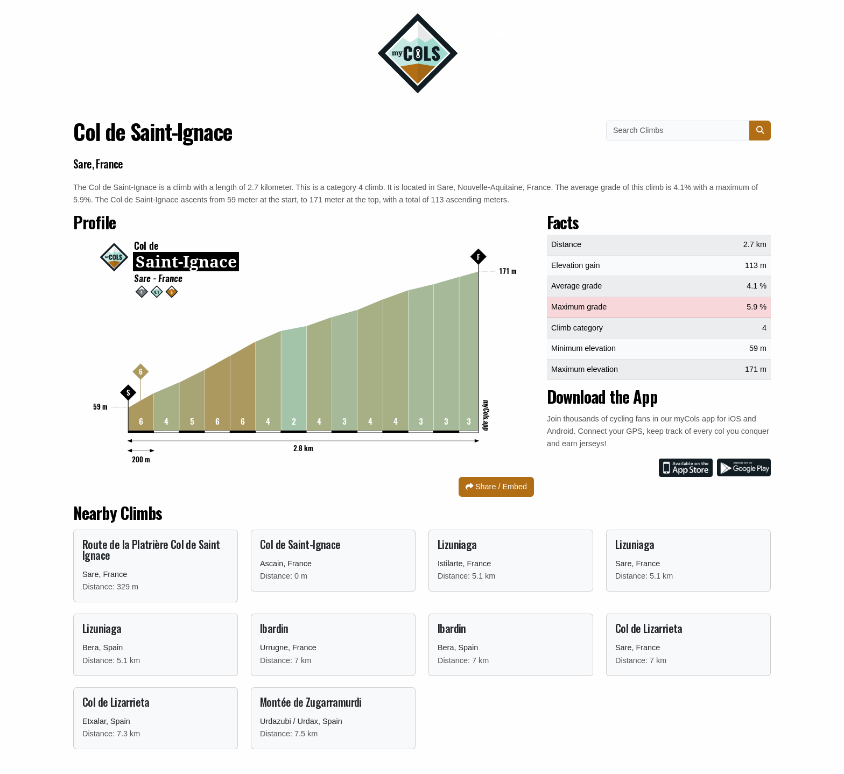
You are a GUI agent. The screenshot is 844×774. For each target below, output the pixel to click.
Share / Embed (496, 486)
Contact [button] (182, 32)
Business (333, 32)
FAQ (546, 32)
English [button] (653, 32)
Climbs (497, 32)
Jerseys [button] (258, 32)
